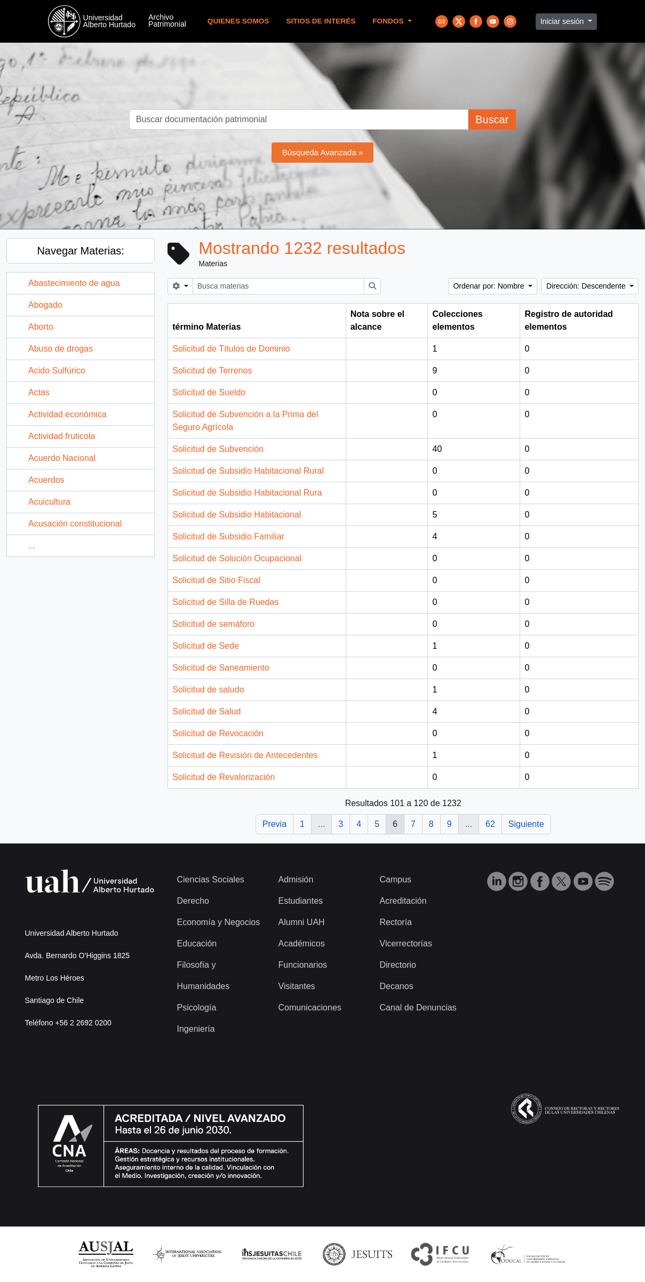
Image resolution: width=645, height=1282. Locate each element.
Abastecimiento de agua (74, 283)
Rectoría (396, 922)
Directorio (398, 964)
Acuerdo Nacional (61, 458)
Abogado (45, 304)
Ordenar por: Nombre (489, 286)
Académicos (301, 943)
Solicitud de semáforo (213, 623)
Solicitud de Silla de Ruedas (225, 602)
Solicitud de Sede (205, 645)
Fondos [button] (388, 21)
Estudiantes (300, 900)
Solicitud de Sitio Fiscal (216, 580)
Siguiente (526, 824)
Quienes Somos (238, 21)
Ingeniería (196, 1028)
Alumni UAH (301, 922)
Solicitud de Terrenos (212, 370)
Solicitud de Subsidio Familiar (228, 536)
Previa (274, 824)
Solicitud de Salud (206, 711)
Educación (197, 943)
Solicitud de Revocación (218, 733)
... (31, 545)
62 (490, 824)
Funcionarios (303, 964)
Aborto (40, 326)
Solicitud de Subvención (218, 448)
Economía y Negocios (218, 922)
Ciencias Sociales (210, 879)
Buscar (491, 119)
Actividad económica (67, 414)
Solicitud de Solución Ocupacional (236, 558)
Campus (396, 879)
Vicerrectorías (406, 943)
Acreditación (403, 900)
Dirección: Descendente (587, 286)
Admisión (296, 879)
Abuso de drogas (60, 348)
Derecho (193, 900)
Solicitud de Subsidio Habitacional (236, 514)
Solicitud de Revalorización (223, 777)
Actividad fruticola (61, 436)
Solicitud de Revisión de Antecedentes (244, 755)
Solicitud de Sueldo (208, 392)
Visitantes (296, 986)
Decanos (396, 986)
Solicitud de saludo (208, 689)
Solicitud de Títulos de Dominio (231, 348)
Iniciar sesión (563, 21)
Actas (39, 392)
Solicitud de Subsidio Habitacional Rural (248, 470)
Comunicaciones (309, 1007)
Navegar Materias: (80, 251)
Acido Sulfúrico (56, 370)
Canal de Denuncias (418, 1007)
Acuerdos (46, 479)
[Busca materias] (279, 286)
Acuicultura (49, 501)
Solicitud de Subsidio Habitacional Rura (247, 492)
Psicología (197, 1007)
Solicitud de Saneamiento (220, 667)
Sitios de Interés (320, 21)
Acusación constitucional (75, 523)
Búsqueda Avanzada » (322, 152)
